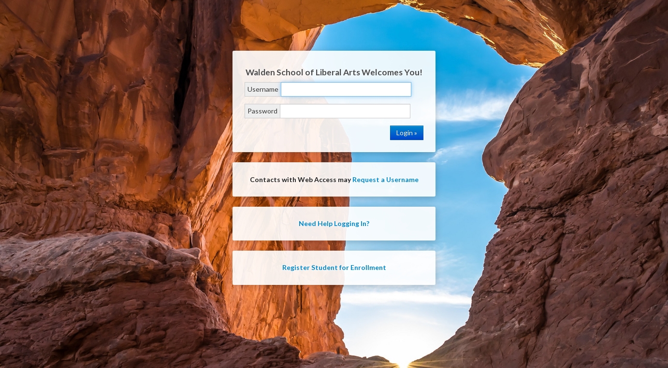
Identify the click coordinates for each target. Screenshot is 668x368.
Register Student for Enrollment (334, 267)
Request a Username (385, 179)
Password (262, 111)
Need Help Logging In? (334, 223)
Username (262, 89)
